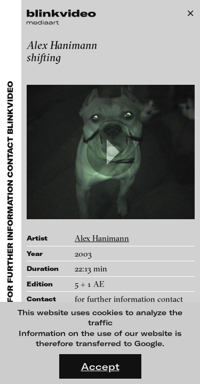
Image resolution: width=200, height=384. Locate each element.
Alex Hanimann (102, 238)
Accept (100, 366)
